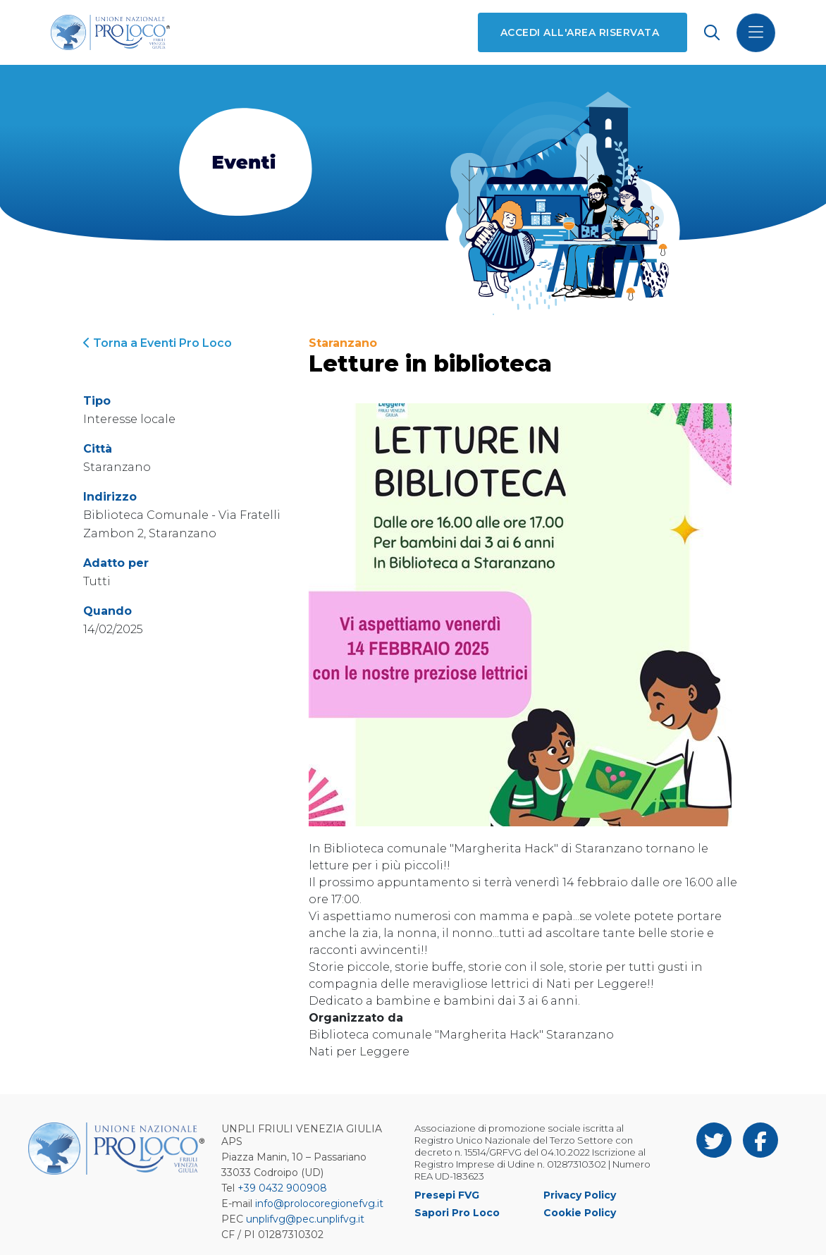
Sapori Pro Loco (457, 1212)
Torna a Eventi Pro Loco (157, 343)
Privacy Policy (579, 1195)
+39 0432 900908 (282, 1188)
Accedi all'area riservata (579, 32)
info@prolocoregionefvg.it (319, 1203)
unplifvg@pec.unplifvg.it (305, 1219)
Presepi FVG (446, 1195)
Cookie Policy (579, 1212)
